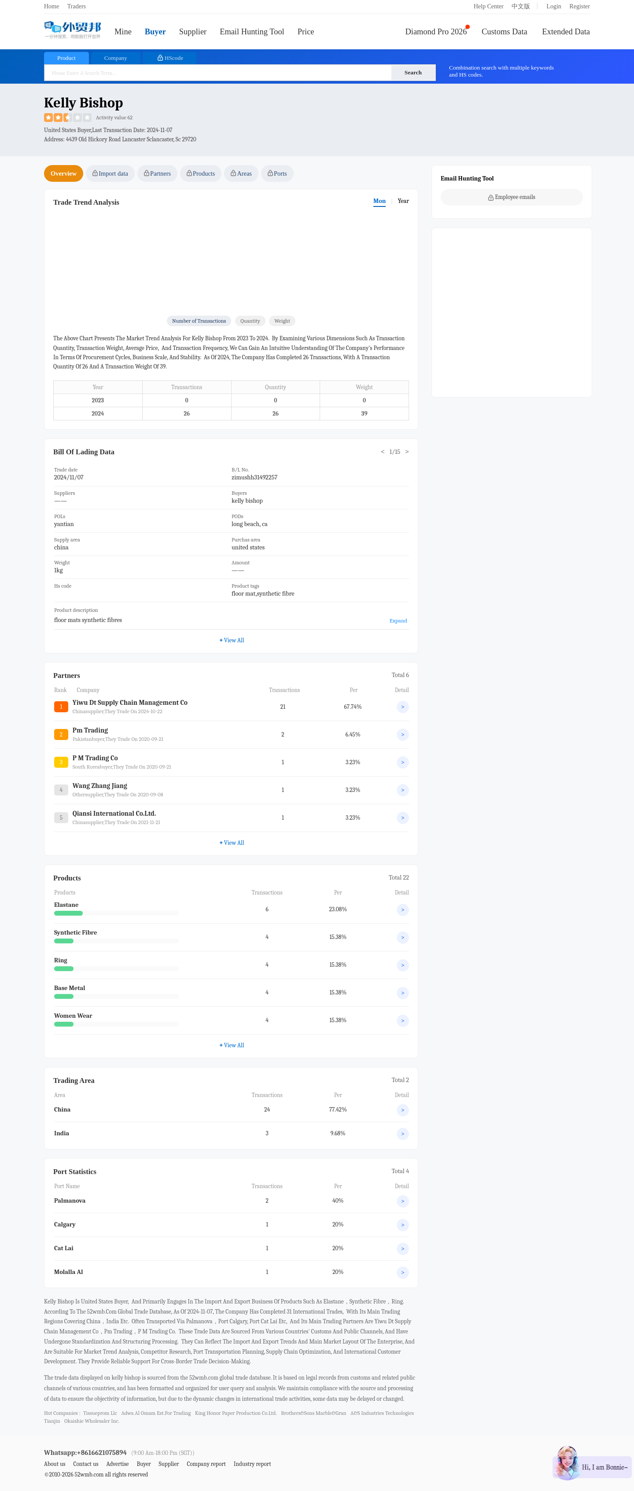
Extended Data (566, 31)
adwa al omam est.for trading (156, 1413)
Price (306, 31)
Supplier (192, 31)
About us (55, 1464)
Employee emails (511, 197)
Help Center (489, 6)
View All (231, 1045)
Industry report (252, 1464)
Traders (76, 6)
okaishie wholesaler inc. (91, 1421)
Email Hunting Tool (252, 31)
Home (51, 6)
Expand (398, 620)
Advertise (117, 1464)
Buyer (155, 31)
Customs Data (504, 31)
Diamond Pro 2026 (436, 31)
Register (579, 6)
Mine (123, 31)
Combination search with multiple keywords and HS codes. (501, 71)
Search (413, 72)
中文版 (521, 6)
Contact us (85, 1464)
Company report (206, 1464)
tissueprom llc (100, 1413)
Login (553, 6)
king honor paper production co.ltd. (236, 1413)
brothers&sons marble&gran (313, 1413)
